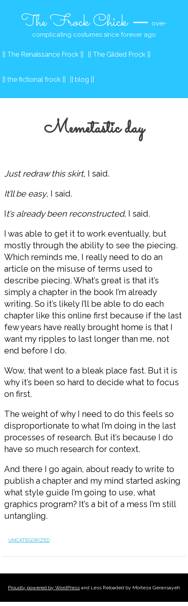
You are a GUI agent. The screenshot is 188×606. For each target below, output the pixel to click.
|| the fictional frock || (34, 79)
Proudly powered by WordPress (44, 588)
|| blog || (82, 79)
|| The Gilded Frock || (119, 54)
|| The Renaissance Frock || (43, 54)
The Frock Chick (74, 22)
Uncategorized (29, 540)
